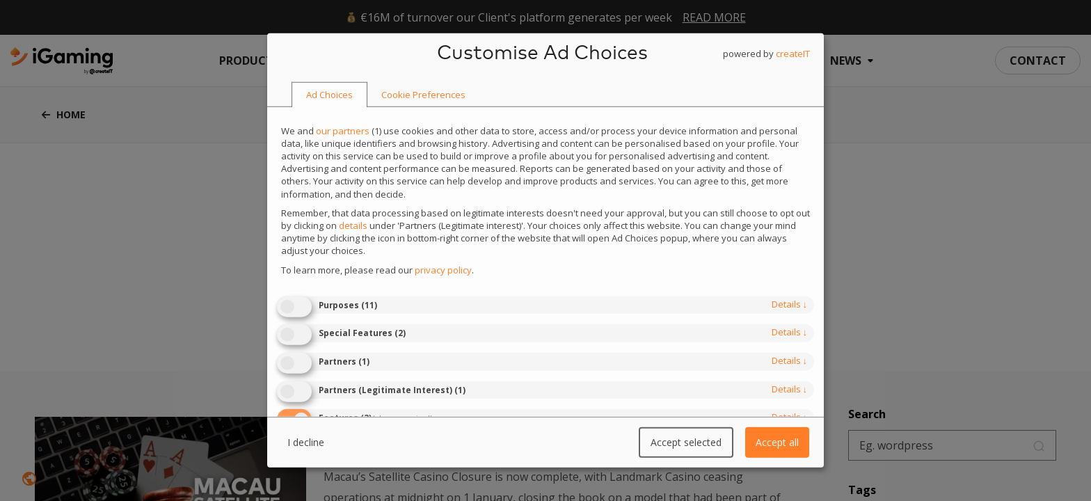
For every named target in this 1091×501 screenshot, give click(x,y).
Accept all (777, 442)
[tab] (329, 95)
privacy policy (443, 269)
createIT (793, 53)
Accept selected (686, 442)
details (790, 304)
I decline (305, 442)
